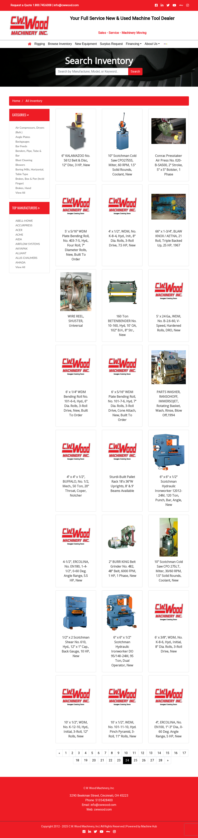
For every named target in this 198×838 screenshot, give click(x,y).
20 (94, 760)
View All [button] (20, 192)
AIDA (18, 239)
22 (110, 760)
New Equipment (86, 43)
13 (151, 753)
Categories (20, 115)
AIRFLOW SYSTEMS (27, 243)
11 (134, 753)
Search (135, 71)
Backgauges (22, 141)
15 (167, 753)
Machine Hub (149, 826)
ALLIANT (20, 253)
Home (16, 101)
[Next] (168, 760)
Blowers (20, 164)
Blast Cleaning (23, 160)
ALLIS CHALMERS (26, 257)
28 (160, 760)
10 (126, 753)
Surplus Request (111, 43)
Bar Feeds (21, 146)
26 (144, 760)
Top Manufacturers (26, 208)
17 (184, 753)
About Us (151, 43)
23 (119, 760)
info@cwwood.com (66, 5)
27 (152, 760)
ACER (18, 230)
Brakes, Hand (23, 188)
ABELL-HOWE (24, 220)
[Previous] (59, 753)
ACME (19, 234)
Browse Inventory (60, 43)
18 (77, 760)
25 (135, 760)
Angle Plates (22, 137)
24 (127, 760)
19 (85, 760)
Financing (132, 43)
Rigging (39, 43)
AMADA (20, 262)
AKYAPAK (21, 248)
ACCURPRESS (23, 225)
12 (142, 753)
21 (102, 760)
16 (176, 753)
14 (159, 753)
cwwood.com (103, 809)
